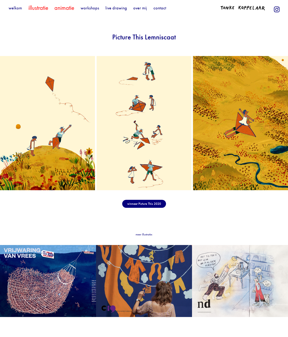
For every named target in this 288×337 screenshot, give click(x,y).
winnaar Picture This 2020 (144, 204)
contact (159, 8)
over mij (140, 8)
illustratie (38, 7)
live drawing (116, 8)
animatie (64, 7)
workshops (90, 8)
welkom (15, 8)
